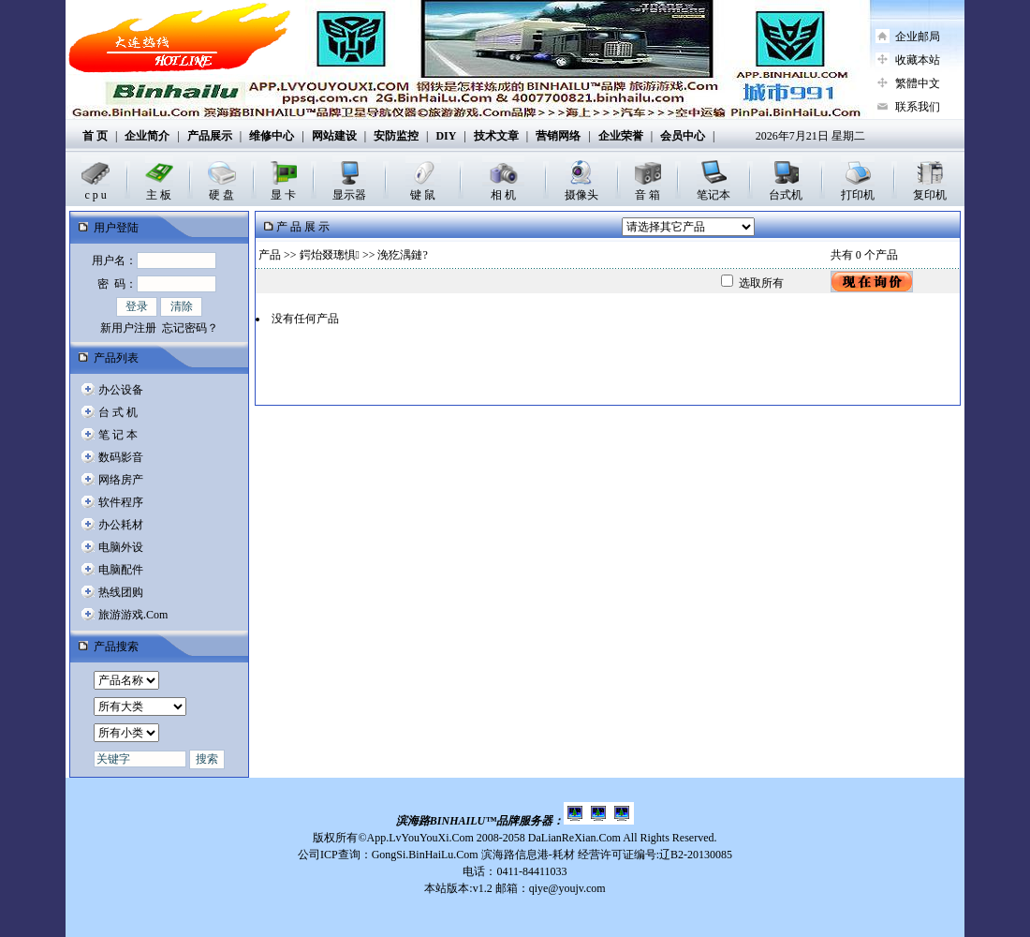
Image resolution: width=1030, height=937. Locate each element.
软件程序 (120, 502)
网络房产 (120, 479)
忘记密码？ (190, 328)
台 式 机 (118, 412)
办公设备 (120, 389)
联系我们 (917, 106)
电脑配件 (120, 569)
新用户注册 (128, 328)
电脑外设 (120, 547)
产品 (269, 254)
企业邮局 (917, 36)
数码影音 (120, 457)
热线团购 (120, 592)
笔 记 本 (118, 434)
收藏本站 (917, 60)
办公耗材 (120, 524)
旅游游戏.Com (133, 614)
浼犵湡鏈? (402, 254)
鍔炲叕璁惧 (330, 254)
